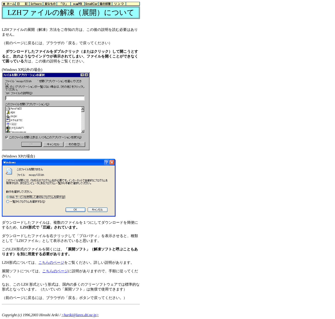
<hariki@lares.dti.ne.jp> (80, 315)
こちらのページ (51, 262)
